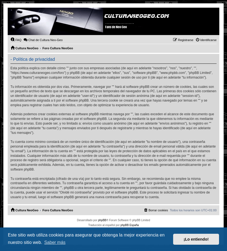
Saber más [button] (54, 242)
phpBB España (129, 225)
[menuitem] (15, 40)
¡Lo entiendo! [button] (196, 239)
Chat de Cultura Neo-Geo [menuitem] (43, 40)
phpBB (102, 220)
